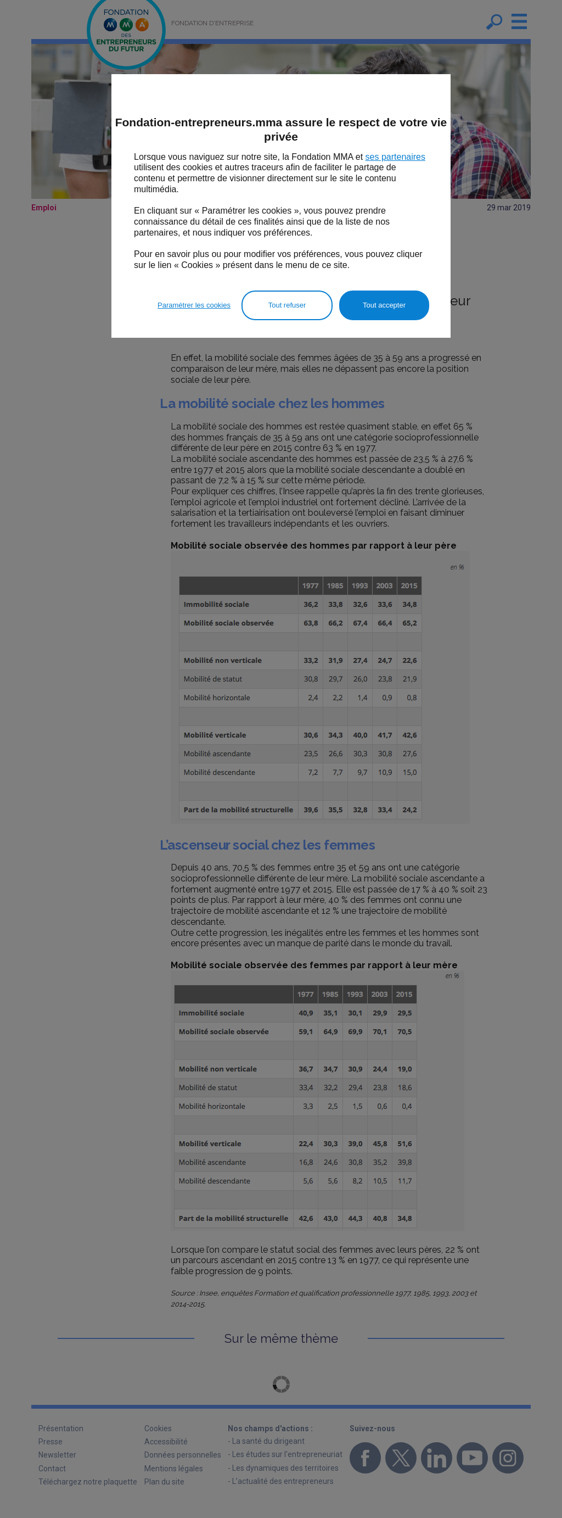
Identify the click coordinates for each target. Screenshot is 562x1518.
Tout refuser (287, 305)
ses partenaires (395, 156)
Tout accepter (384, 305)
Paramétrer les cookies (194, 305)
